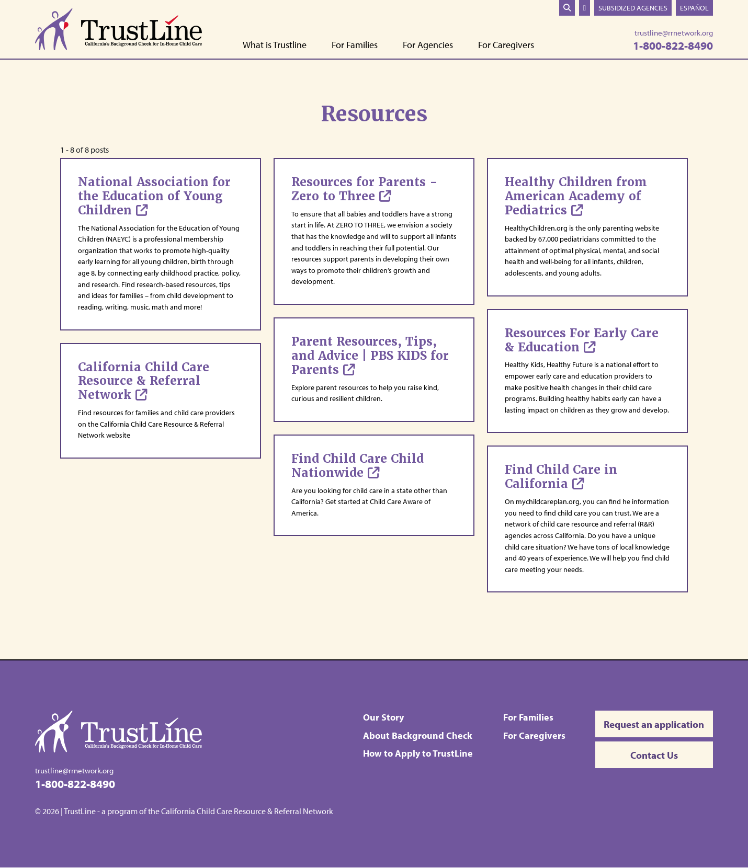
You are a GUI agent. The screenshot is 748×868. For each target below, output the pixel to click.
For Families (528, 717)
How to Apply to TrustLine (418, 753)
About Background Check (418, 735)
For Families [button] (355, 45)
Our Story (384, 717)
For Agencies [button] (428, 45)
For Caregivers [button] (506, 45)
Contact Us (654, 756)
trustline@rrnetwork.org (673, 33)
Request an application (654, 724)
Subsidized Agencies (632, 8)
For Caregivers (534, 735)
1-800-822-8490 (673, 45)
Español (694, 8)
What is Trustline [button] (275, 45)
